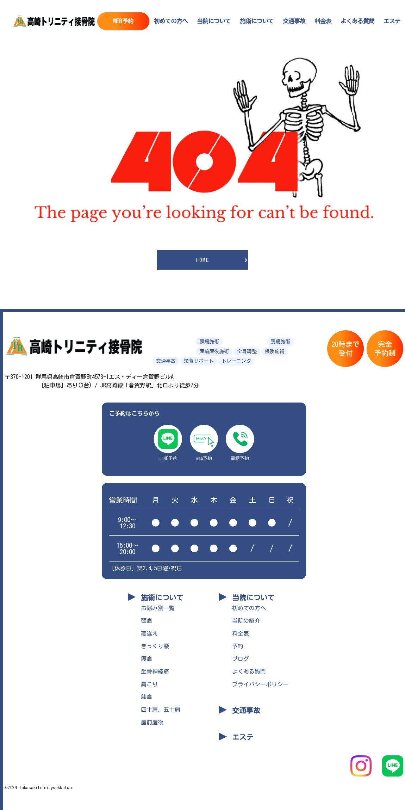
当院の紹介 (246, 621)
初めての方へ (171, 21)
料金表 (322, 21)
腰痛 (146, 659)
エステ (392, 21)
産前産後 (152, 722)
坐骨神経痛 (155, 671)
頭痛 (146, 621)
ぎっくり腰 (155, 646)
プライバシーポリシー (260, 684)
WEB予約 (123, 21)
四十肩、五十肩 (160, 709)
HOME (202, 260)
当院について (214, 21)
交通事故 (294, 21)
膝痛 (146, 697)
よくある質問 (357, 21)
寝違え (149, 633)
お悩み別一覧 (158, 608)
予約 (237, 646)
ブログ (240, 659)
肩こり (149, 684)
